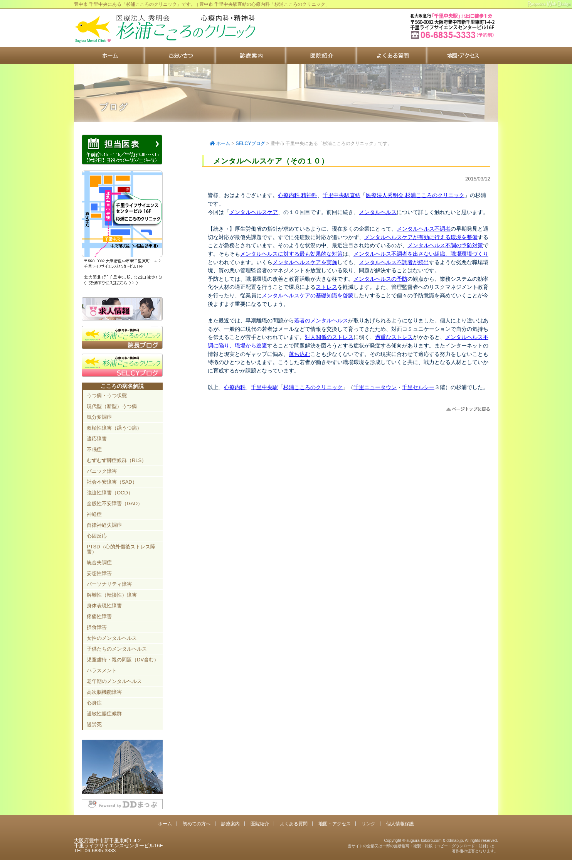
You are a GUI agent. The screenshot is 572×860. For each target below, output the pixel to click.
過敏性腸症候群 (104, 714)
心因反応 (97, 536)
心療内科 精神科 (297, 195)
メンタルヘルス (378, 212)
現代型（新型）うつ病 (112, 406)
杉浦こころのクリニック (313, 387)
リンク (368, 823)
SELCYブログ (250, 143)
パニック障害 (102, 471)
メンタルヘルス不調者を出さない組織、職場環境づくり (420, 254)
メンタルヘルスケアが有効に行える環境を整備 (421, 237)
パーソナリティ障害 (109, 584)
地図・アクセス (462, 55)
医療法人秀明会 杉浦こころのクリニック (415, 195)
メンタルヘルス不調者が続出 (394, 262)
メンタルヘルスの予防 (380, 279)
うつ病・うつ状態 (107, 395)
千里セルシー (418, 387)
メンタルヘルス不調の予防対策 (445, 245)
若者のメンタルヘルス (321, 320)
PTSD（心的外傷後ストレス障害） (121, 549)
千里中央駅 (264, 387)
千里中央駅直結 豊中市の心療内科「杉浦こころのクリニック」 (164, 29)
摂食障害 (97, 627)
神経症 (94, 514)
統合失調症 (99, 562)
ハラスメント (102, 670)
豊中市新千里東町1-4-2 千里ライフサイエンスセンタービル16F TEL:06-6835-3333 (453, 38)
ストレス (326, 287)
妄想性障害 (99, 573)
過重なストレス (394, 337)
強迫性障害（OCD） (110, 493)
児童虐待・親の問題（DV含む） (123, 660)
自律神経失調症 (104, 525)
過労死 (94, 724)
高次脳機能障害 (104, 692)
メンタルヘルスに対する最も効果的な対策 (291, 254)
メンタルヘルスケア (253, 212)
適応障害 (97, 439)
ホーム (109, 55)
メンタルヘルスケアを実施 (305, 262)
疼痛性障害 (99, 616)
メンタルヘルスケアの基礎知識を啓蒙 (307, 295)
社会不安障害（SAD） (112, 482)
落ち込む (299, 354)
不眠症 (94, 449)
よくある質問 (392, 55)
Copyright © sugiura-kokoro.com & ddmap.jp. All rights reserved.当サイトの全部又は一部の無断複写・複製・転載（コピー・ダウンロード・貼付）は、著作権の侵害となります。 (423, 845)
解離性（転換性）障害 (112, 595)
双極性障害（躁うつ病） (114, 428)
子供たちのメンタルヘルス (117, 649)
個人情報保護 (400, 823)
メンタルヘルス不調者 (424, 229)
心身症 (94, 703)
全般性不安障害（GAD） (115, 503)
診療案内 (250, 55)
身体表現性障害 (104, 606)
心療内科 (235, 387)
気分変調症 (99, 417)
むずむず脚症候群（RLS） (116, 460)
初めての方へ (180, 55)
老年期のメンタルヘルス (114, 681)
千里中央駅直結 (341, 195)
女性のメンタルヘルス (112, 638)
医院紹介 (321, 55)
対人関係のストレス (329, 337)
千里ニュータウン (375, 387)
